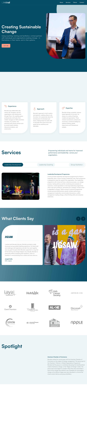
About (61, 2)
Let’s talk (6, 45)
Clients (75, 2)
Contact (82, 2)
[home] (6, 2)
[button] (78, 219)
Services (68, 2)
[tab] (12, 164)
